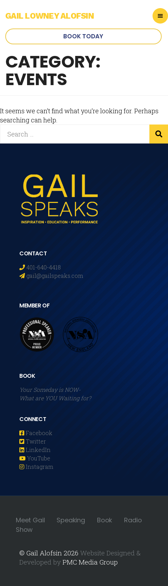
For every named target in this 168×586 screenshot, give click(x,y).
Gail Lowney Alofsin (49, 16)
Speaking (71, 520)
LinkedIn (37, 449)
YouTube (38, 458)
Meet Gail (30, 520)
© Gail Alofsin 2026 (48, 552)
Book (104, 520)
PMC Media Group (90, 562)
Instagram (38, 466)
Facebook (38, 433)
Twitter (35, 441)
